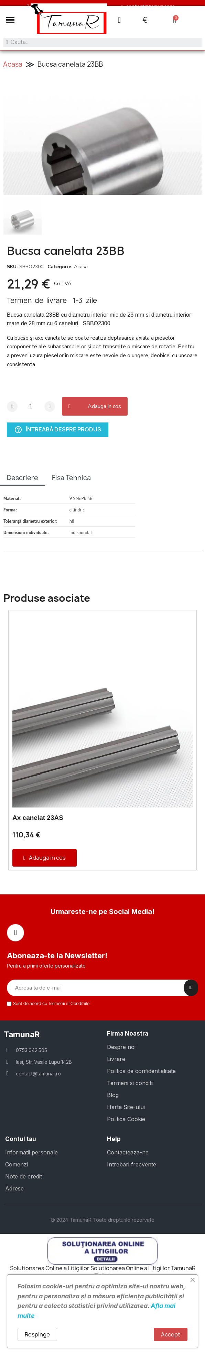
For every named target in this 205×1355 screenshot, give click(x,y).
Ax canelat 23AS (37, 817)
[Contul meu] (119, 20)
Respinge (37, 1334)
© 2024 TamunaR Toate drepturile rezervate (102, 1220)
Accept (170, 1334)
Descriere (22, 477)
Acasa (12, 64)
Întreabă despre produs (57, 430)
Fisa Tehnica (71, 477)
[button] (95, 406)
